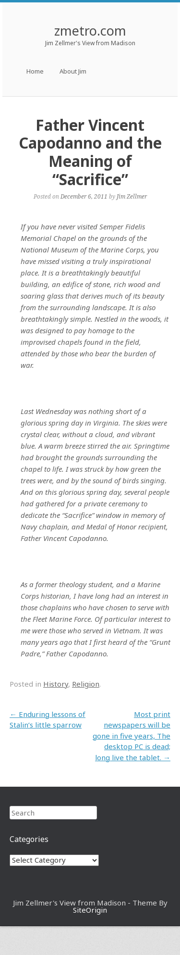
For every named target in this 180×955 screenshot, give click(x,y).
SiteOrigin (90, 910)
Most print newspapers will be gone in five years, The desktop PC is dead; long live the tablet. (131, 735)
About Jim (73, 71)
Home (35, 71)
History (55, 684)
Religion (85, 684)
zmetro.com (90, 30)
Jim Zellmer (132, 196)
